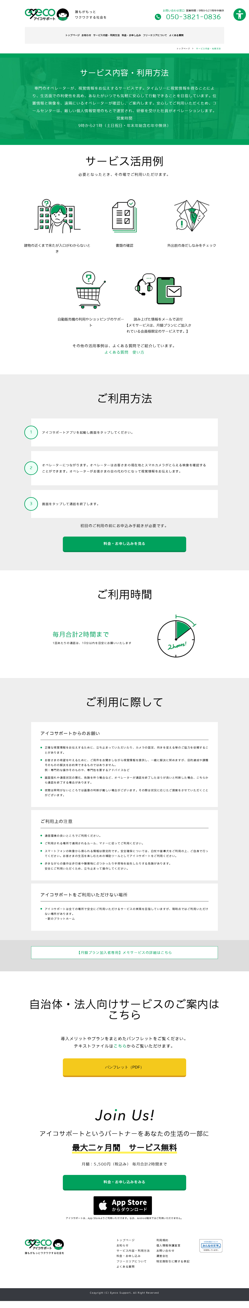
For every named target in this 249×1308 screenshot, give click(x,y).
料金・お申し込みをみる (124, 1186)
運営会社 (162, 1263)
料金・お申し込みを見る (124, 543)
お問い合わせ (165, 1258)
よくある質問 (204, 34)
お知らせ (68, 34)
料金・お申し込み (136, 34)
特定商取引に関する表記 (173, 1268)
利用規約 (162, 1247)
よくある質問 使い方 (124, 350)
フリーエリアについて (171, 34)
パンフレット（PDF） (124, 1069)
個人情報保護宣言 (168, 1252)
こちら (120, 1048)
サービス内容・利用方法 (99, 34)
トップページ (45, 34)
